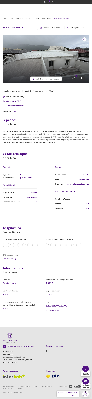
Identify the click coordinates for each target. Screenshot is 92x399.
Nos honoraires (47, 386)
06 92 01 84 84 (8, 354)
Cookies (19, 388)
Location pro (37, 18)
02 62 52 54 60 (8, 352)
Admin (35, 386)
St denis (47, 18)
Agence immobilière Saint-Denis (17, 18)
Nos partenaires (8, 386)
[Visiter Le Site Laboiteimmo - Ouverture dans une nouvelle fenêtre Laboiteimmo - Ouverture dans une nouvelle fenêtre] (78, 386)
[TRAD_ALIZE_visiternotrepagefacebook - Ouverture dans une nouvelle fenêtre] (46, 351)
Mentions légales (24, 386)
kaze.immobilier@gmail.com (14, 357)
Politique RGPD (8, 388)
